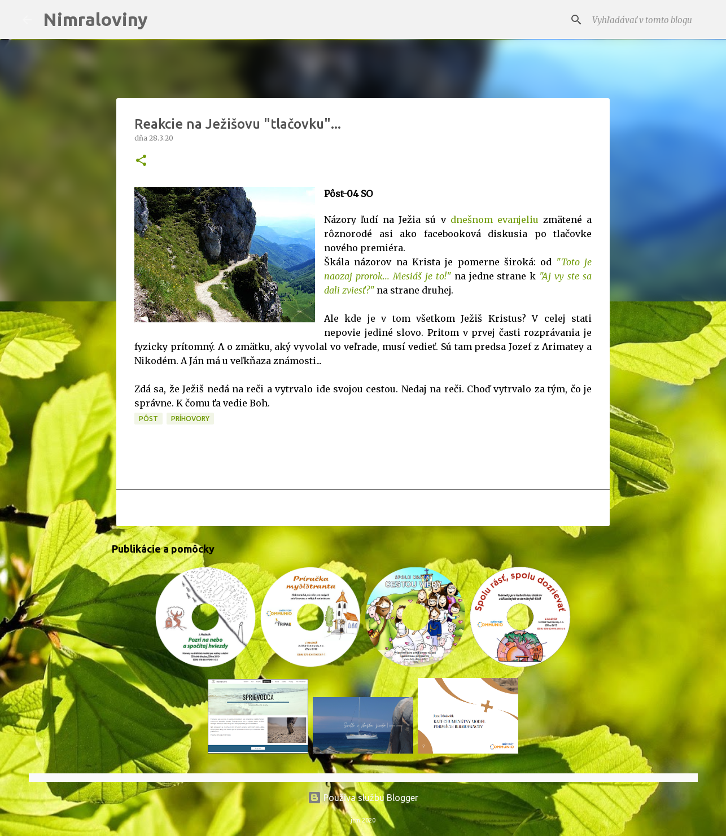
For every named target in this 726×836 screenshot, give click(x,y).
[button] (141, 161)
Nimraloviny (95, 19)
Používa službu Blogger (363, 798)
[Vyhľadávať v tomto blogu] (647, 19)
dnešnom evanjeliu (497, 219)
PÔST (148, 418)
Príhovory (190, 418)
